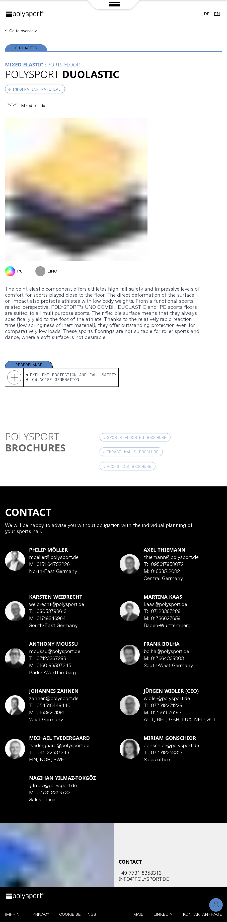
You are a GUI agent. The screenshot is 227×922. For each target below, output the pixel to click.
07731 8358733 (49, 793)
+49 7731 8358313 (140, 872)
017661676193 (163, 713)
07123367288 (162, 612)
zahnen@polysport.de (54, 699)
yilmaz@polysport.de (53, 786)
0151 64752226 (49, 565)
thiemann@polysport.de (171, 558)
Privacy (40, 914)
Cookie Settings (77, 914)
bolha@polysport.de (166, 652)
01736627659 (162, 619)
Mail (138, 914)
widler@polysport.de (167, 699)
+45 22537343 (49, 753)
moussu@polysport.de (54, 652)
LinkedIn (163, 914)
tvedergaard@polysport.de (59, 746)
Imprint (13, 914)
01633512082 (162, 572)
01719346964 (47, 619)
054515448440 (49, 706)
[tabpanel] (113, 219)
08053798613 (47, 612)
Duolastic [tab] (26, 48)
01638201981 (46, 713)
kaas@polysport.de (165, 605)
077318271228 (163, 706)
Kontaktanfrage (202, 914)
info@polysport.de (144, 878)
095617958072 (164, 565)
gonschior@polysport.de (171, 746)
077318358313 (163, 753)
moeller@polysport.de (54, 558)
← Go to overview (21, 31)
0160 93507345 (50, 666)
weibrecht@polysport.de (56, 605)
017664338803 (164, 659)
